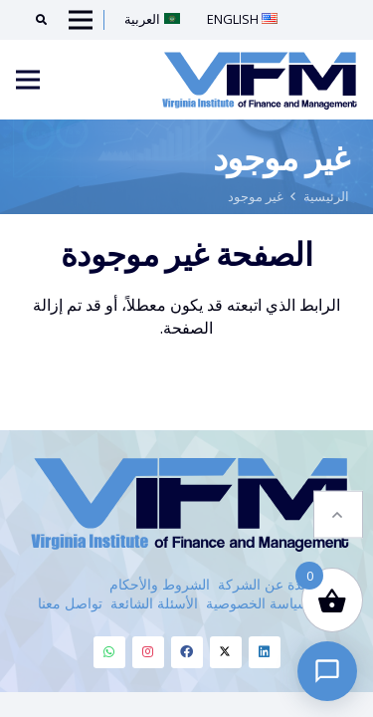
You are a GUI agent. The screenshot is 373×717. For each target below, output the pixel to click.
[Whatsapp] (109, 652)
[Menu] (28, 80)
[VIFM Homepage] (259, 80)
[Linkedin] (264, 652)
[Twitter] (226, 652)
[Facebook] (187, 652)
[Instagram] (148, 652)
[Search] (34, 20)
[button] (338, 514)
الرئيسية (326, 196)
